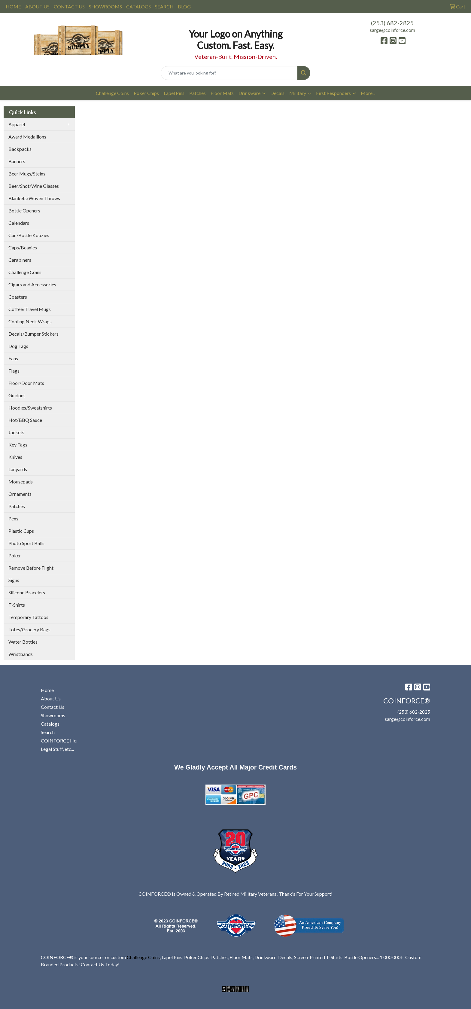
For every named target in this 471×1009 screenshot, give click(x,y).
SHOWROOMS (105, 6)
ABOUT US (37, 6)
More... (368, 93)
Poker (14, 555)
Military (297, 93)
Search (48, 732)
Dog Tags (18, 346)
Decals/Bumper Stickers (33, 334)
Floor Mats (222, 93)
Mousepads (20, 481)
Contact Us (52, 707)
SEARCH (164, 6)
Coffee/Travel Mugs (29, 309)
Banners (16, 161)
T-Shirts (16, 605)
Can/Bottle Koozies (28, 235)
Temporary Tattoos (28, 617)
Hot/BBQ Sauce (25, 420)
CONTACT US (69, 6)
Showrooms (53, 715)
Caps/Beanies (22, 247)
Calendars (18, 223)
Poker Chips (146, 93)
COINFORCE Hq (59, 740)
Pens (13, 518)
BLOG (184, 6)
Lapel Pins (174, 93)
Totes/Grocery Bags (29, 629)
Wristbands (20, 654)
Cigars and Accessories (32, 284)
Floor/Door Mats (26, 383)
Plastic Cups (21, 531)
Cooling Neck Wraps (30, 321)
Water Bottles (23, 642)
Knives (15, 457)
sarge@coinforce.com (392, 30)
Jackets (16, 432)
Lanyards (17, 469)
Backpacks (20, 149)
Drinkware (249, 93)
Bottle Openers (24, 210)
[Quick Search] (229, 73)
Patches (197, 93)
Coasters (17, 297)
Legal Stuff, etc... (57, 749)
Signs (13, 580)
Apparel (16, 124)
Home (47, 690)
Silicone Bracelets (26, 592)
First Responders (333, 93)
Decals (277, 93)
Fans (13, 358)
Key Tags (17, 444)
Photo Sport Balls (26, 543)
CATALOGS (138, 6)
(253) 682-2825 (392, 22)
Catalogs (50, 724)
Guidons (17, 395)
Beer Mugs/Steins (26, 173)
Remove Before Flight (30, 568)
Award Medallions (27, 136)
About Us (51, 698)
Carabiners (19, 260)
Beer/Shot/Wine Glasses (33, 186)
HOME (13, 6)
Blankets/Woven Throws (34, 198)
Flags (14, 370)
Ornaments (20, 494)
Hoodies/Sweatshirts (30, 407)
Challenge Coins (112, 93)
